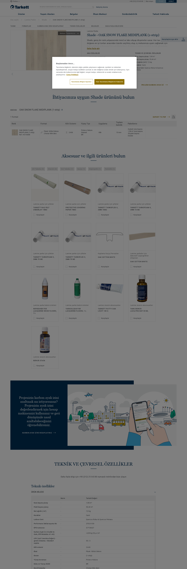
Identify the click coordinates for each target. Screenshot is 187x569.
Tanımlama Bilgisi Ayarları (81, 81)
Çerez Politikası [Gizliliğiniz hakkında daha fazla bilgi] (72, 75)
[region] (94, 73)
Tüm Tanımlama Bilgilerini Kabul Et (109, 81)
